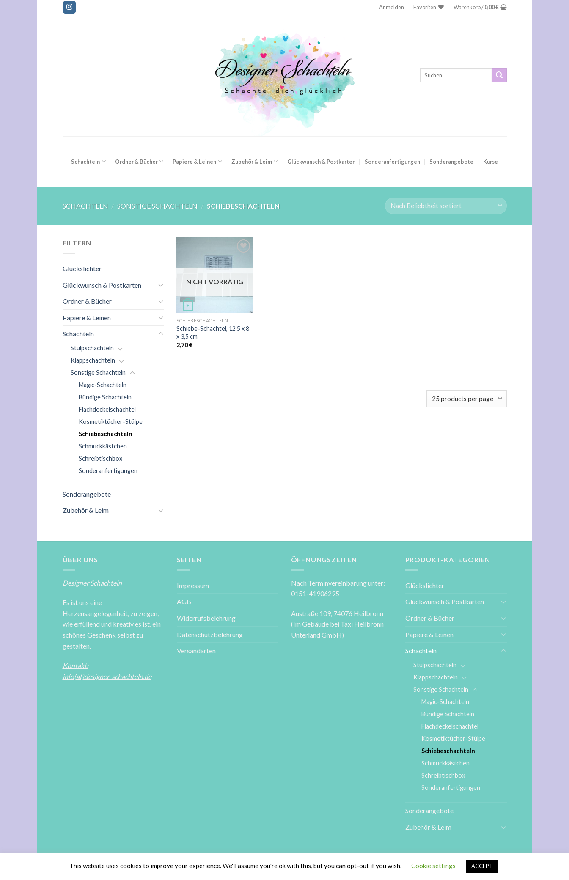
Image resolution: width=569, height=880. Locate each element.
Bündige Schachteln (105, 397)
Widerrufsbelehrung (206, 618)
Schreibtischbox (100, 458)
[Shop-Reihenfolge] (445, 206)
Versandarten (196, 650)
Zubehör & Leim (254, 161)
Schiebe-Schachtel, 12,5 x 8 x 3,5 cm (212, 332)
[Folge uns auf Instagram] (69, 7)
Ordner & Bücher (139, 161)
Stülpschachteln (92, 348)
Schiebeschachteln (105, 433)
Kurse (490, 161)
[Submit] (499, 75)
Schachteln (88, 161)
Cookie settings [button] (433, 865)
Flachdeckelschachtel (107, 409)
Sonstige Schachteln (157, 206)
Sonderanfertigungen (392, 161)
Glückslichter (82, 268)
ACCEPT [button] (482, 866)
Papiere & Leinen (197, 161)
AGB (184, 601)
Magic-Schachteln (102, 384)
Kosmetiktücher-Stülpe (111, 421)
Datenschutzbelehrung (210, 634)
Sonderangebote (451, 161)
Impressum (193, 585)
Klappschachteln (93, 360)
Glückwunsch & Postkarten (321, 161)
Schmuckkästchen (103, 446)
